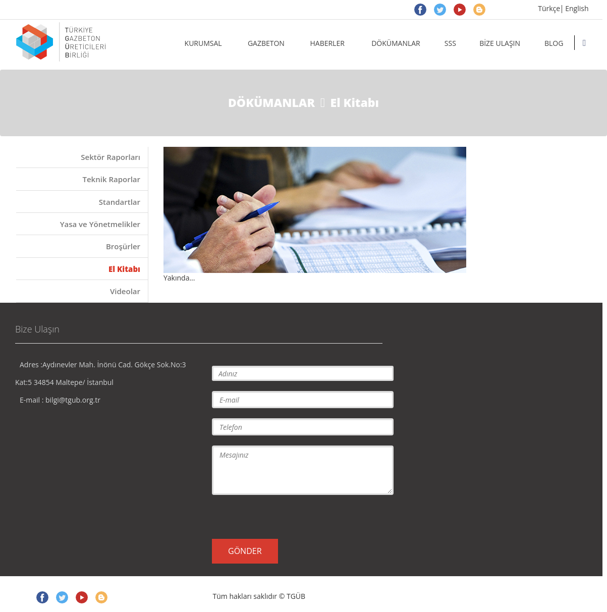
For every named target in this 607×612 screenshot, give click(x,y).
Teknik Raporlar (111, 179)
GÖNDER (245, 551)
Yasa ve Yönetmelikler (100, 224)
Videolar (125, 291)
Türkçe (549, 8)
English (576, 8)
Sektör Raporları (110, 157)
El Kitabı (124, 269)
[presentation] (288, 516)
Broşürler (123, 246)
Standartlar (119, 202)
